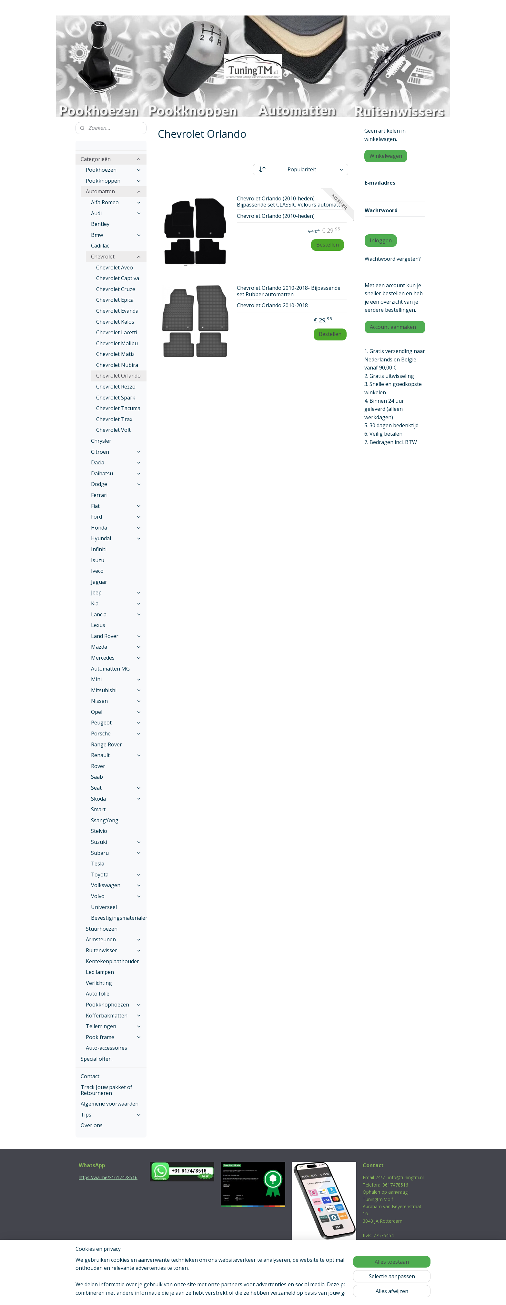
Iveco (97, 570)
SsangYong (104, 820)
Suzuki (116, 841)
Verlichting (99, 982)
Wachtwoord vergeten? (393, 258)
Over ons (92, 1125)
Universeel (104, 907)
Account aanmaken (393, 326)
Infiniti (98, 549)
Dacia (116, 462)
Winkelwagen (385, 155)
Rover (98, 766)
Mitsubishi (116, 690)
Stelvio (99, 831)
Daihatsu (116, 473)
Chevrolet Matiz (115, 354)
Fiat (116, 506)
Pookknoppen (113, 180)
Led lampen (100, 972)
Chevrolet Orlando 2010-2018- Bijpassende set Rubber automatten (288, 291)
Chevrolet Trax (114, 419)
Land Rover (116, 636)
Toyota (116, 874)
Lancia (116, 614)
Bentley (100, 224)
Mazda (116, 646)
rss (239, 1293)
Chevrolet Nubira (117, 365)
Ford (116, 516)
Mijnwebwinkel (320, 1293)
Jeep (116, 592)
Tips (111, 1114)
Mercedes (116, 657)
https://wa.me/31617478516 (108, 1177)
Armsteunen (113, 939)
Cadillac (100, 245)
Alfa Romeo (116, 202)
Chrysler (101, 440)
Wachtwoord (381, 210)
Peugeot (116, 722)
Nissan (116, 700)
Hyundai (116, 538)
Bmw (116, 234)
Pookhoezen (113, 169)
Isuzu (97, 560)
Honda (116, 527)
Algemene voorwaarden (109, 1103)
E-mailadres (380, 182)
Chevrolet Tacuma (118, 408)
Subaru (116, 852)
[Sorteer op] (300, 169)
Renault (116, 755)
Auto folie (97, 993)
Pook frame (113, 1037)
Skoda (116, 798)
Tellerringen (113, 1026)
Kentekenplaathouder (112, 961)
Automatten (113, 191)
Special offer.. (97, 1058)
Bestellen (327, 244)
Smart (98, 809)
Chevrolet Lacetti (116, 332)
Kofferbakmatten (113, 1015)
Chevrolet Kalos (115, 321)
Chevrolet (116, 256)
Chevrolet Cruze (115, 289)
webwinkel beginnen (264, 1293)
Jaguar (99, 581)
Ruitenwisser (113, 950)
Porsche (116, 733)
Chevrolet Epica (115, 299)
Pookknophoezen (113, 1004)
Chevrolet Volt (113, 429)
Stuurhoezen (101, 928)
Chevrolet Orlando (118, 375)
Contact (90, 1076)
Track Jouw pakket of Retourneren (106, 1090)
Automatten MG (110, 668)
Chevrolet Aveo (114, 267)
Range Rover (106, 744)
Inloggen (381, 240)
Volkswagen (116, 885)
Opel (116, 711)
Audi (116, 213)
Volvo (116, 896)
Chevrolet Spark (115, 397)
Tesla (97, 863)
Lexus (98, 625)
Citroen (116, 451)
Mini (116, 679)
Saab (97, 776)
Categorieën (111, 159)
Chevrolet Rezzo (116, 386)
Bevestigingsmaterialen (119, 917)
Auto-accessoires (106, 1047)
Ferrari (99, 495)
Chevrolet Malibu (117, 343)
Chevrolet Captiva (117, 278)
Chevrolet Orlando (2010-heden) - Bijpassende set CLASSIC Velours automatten (291, 202)
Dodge (116, 484)
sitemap (225, 1293)
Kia (116, 603)
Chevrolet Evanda (117, 310)
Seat (116, 787)
